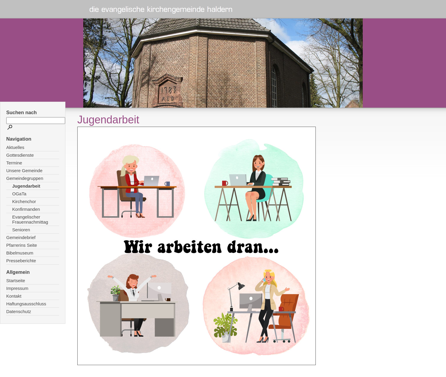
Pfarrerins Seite (21, 245)
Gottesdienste (20, 155)
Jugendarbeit (26, 185)
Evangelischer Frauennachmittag (30, 219)
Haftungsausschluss (26, 303)
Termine (14, 162)
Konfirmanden (26, 209)
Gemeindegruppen (24, 178)
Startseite (15, 280)
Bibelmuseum (19, 252)
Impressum (17, 288)
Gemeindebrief (20, 237)
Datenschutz (18, 311)
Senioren (21, 229)
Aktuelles (15, 147)
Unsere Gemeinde (24, 170)
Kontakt (13, 296)
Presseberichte (21, 260)
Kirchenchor (24, 201)
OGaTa (19, 193)
